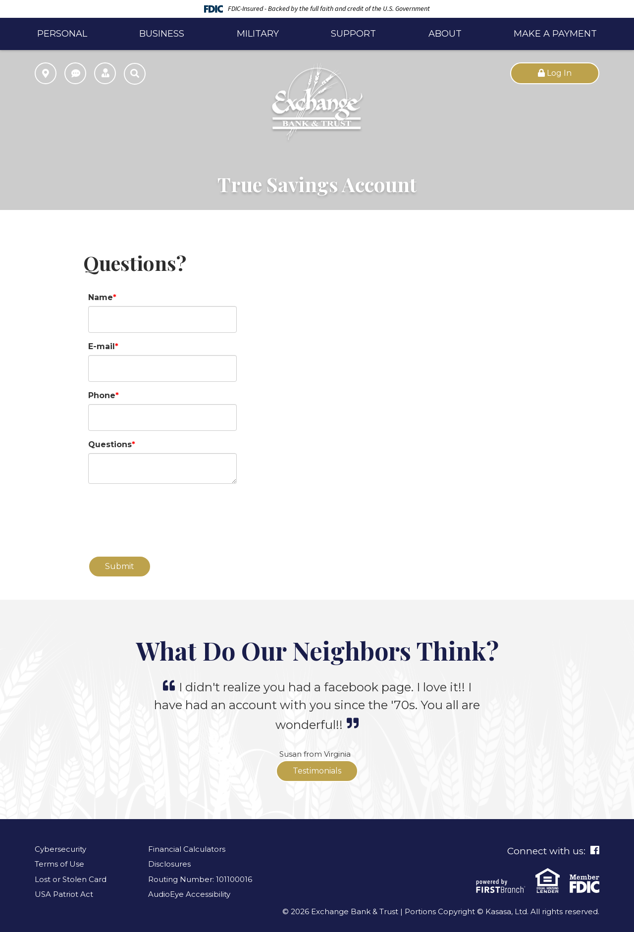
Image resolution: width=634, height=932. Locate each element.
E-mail (101, 346)
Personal (62, 33)
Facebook (594, 850)
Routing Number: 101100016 (200, 879)
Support (353, 33)
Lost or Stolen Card (70, 879)
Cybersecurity (60, 849)
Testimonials (317, 771)
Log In (555, 73)
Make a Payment (555, 33)
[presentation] (163, 514)
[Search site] (135, 74)
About (445, 33)
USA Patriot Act (64, 894)
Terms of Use (59, 864)
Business (161, 33)
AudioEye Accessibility (189, 894)
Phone (101, 395)
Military (258, 33)
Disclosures (169, 864)
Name (100, 297)
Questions (110, 444)
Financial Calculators (186, 849)
